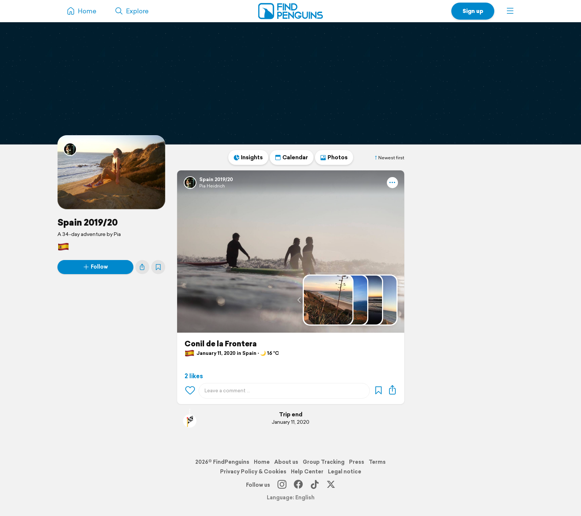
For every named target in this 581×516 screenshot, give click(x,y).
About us (286, 462)
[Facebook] (298, 485)
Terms (377, 462)
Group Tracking (324, 462)
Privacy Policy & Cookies (253, 471)
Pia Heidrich (212, 186)
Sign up (472, 11)
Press (356, 462)
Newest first (389, 158)
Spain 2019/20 (87, 222)
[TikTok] (314, 485)
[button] (510, 11)
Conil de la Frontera (221, 344)
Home (262, 462)
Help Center (307, 471)
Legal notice (344, 471)
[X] (330, 485)
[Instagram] (282, 485)
